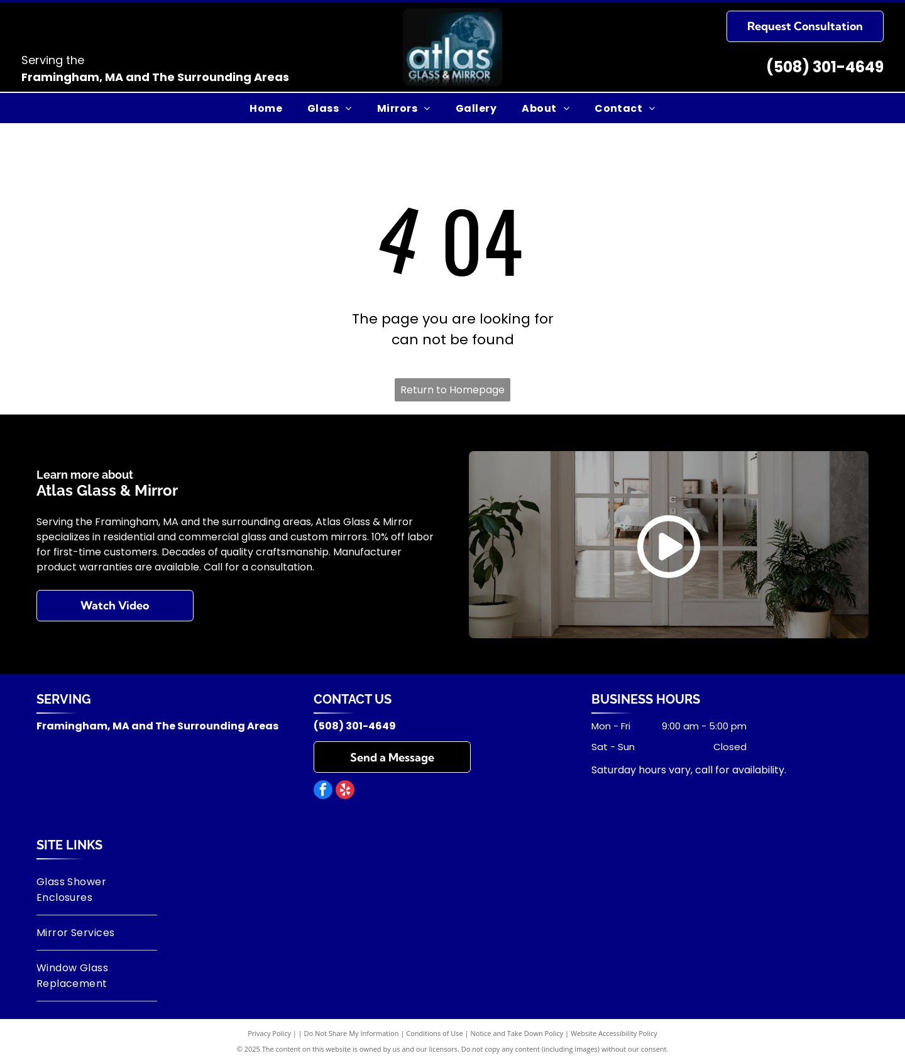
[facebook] (323, 791)
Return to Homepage (452, 390)
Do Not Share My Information (351, 1033)
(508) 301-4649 (825, 67)
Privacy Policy (269, 1033)
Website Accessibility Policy (614, 1033)
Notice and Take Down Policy (517, 1033)
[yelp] (345, 791)
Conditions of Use (434, 1033)
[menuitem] (266, 108)
